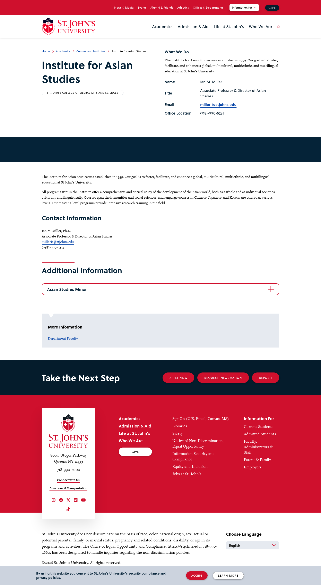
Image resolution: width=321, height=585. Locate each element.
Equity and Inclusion (190, 466)
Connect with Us (68, 480)
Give (272, 8)
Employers (252, 467)
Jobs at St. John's (186, 474)
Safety (177, 433)
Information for (242, 7)
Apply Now (178, 378)
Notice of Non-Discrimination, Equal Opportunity (198, 443)
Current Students (258, 426)
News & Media (124, 7)
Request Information (223, 378)
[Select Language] (252, 545)
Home (46, 51)
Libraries (179, 426)
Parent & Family (257, 459)
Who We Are (260, 26)
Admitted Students (260, 434)
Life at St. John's (229, 26)
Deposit (265, 378)
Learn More (228, 575)
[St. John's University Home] (68, 26)
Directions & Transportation (68, 488)
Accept (196, 575)
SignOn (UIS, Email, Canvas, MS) (200, 418)
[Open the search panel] (277, 30)
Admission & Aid (193, 26)
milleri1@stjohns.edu (218, 104)
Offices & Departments (208, 7)
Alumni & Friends (161, 7)
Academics (162, 26)
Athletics (183, 7)
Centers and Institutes (90, 51)
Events (142, 7)
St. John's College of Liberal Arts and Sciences (82, 92)
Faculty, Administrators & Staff (258, 447)
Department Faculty (63, 338)
